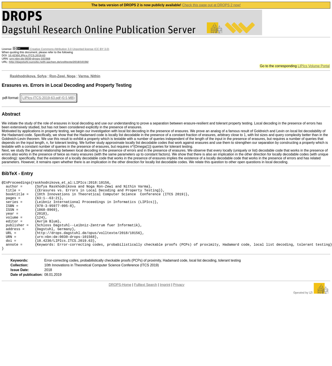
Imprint (165, 300)
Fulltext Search (145, 300)
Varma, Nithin (89, 76)
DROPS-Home (120, 300)
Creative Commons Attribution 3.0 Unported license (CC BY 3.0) (61, 49)
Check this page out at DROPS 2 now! (211, 5)
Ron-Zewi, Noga (62, 76)
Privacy (178, 300)
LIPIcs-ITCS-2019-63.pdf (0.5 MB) (48, 98)
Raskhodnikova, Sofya (28, 76)
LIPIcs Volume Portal (314, 66)
